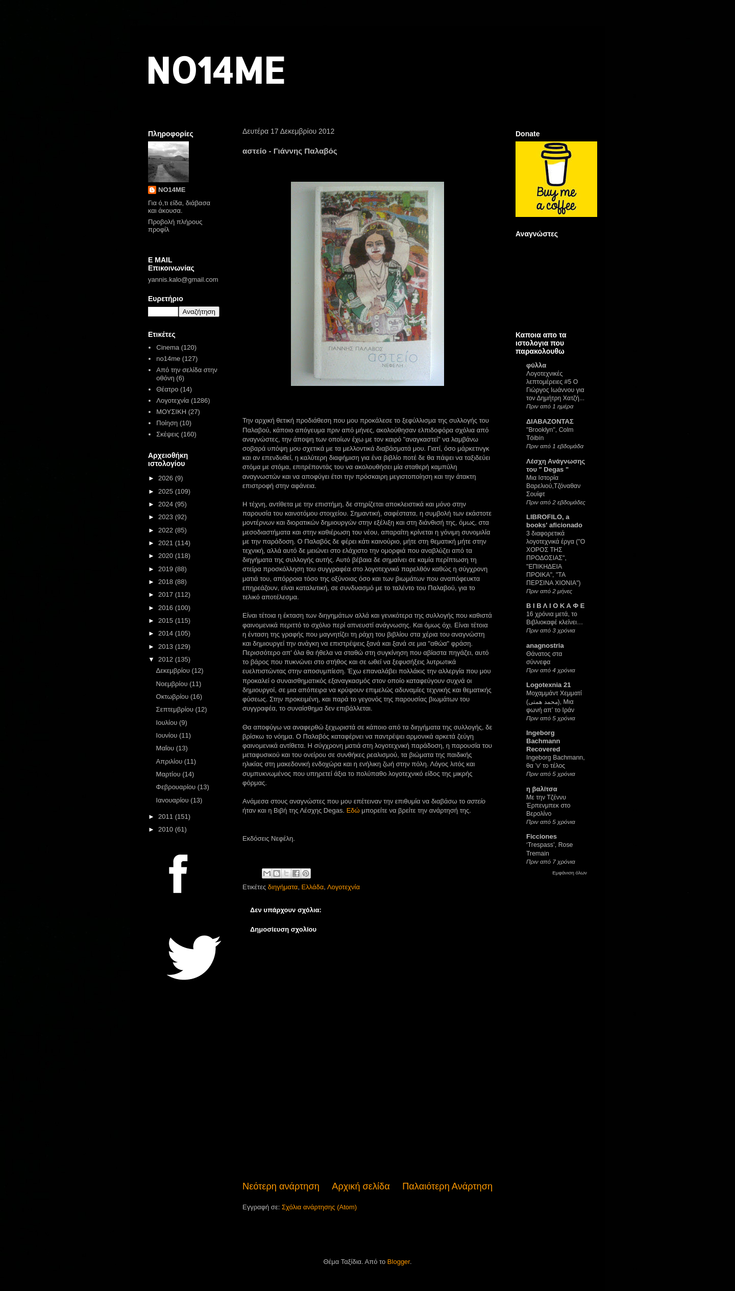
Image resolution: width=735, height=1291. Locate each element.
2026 (166, 478)
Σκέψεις (167, 434)
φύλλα (536, 365)
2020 (166, 555)
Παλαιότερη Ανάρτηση (447, 1186)
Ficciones (541, 836)
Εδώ (353, 810)
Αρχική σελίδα (360, 1186)
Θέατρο (167, 389)
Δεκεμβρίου (174, 670)
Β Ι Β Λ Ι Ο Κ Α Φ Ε (555, 606)
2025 (166, 491)
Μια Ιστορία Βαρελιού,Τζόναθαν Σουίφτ (553, 486)
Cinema (167, 347)
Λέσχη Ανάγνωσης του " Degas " (555, 465)
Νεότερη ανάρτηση (281, 1186)
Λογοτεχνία (343, 887)
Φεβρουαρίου (177, 787)
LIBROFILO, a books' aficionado (554, 521)
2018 (166, 582)
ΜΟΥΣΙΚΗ (171, 412)
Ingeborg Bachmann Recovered (543, 741)
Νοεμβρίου (173, 684)
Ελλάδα (313, 887)
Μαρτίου (169, 774)
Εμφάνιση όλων (569, 872)
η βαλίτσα (541, 789)
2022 (166, 530)
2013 (166, 646)
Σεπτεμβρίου (175, 709)
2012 (166, 659)
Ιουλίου (167, 722)
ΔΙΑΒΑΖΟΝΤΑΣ (550, 421)
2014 (166, 633)
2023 (166, 517)
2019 (166, 569)
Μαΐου (166, 748)
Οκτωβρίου (173, 696)
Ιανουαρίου (173, 800)
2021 (166, 543)
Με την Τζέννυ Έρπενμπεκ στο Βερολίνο (548, 805)
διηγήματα (283, 887)
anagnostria (545, 645)
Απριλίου (170, 761)
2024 (166, 504)
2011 (166, 816)
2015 (166, 620)
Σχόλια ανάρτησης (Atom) (319, 1207)
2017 (166, 594)
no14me (168, 358)
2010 (166, 829)
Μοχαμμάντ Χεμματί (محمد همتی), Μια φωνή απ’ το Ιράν (554, 701)
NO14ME (215, 69)
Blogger (398, 1261)
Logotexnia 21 (548, 685)
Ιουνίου (167, 735)
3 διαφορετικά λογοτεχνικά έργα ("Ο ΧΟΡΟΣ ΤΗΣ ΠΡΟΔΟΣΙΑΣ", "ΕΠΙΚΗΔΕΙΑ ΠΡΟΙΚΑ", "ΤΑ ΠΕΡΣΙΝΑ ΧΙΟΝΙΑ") (555, 558)
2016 (166, 608)
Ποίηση (167, 423)
